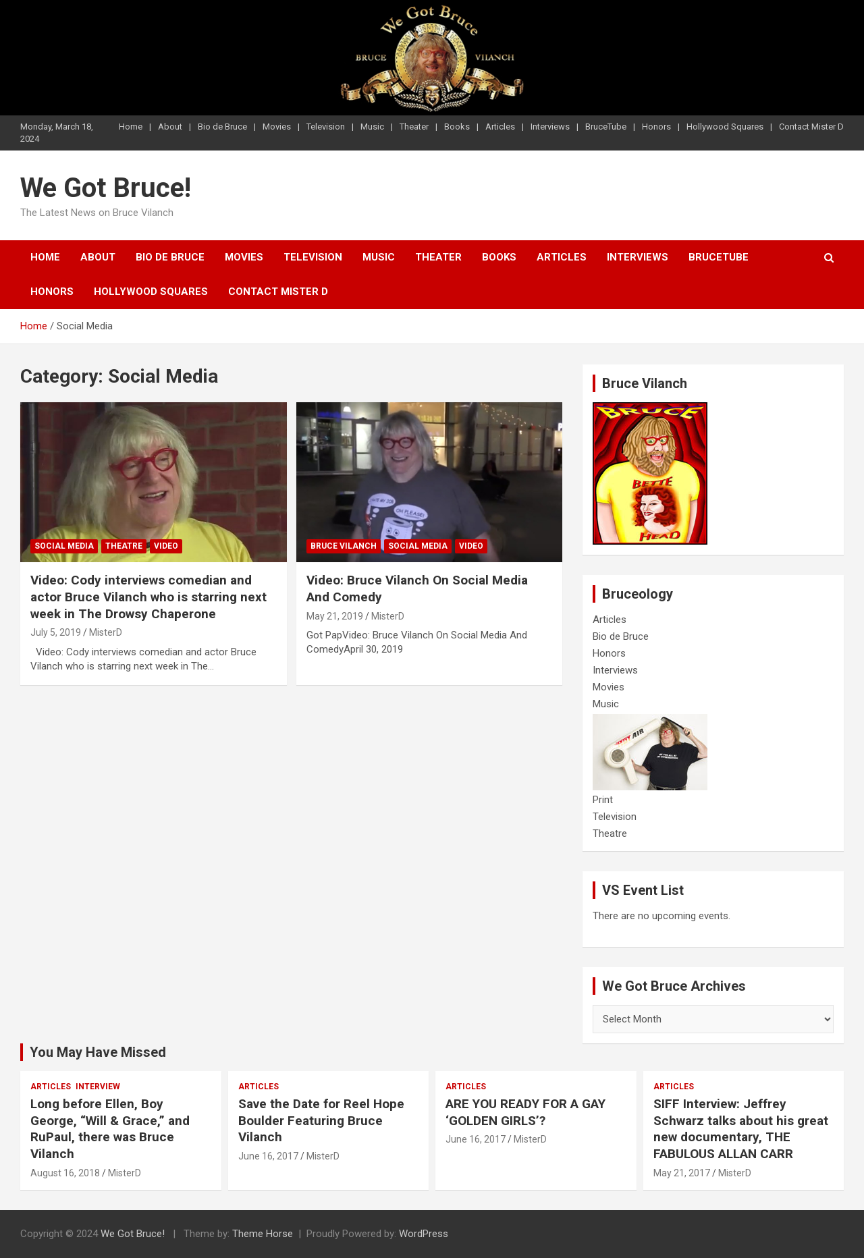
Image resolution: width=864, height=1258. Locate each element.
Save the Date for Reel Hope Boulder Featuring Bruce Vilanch (321, 1120)
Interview (98, 1086)
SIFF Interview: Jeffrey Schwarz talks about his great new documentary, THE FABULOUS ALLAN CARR (740, 1128)
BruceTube (605, 126)
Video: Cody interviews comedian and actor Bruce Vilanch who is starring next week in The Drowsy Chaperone (148, 596)
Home (130, 126)
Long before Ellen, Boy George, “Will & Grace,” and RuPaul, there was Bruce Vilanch (110, 1128)
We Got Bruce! (105, 188)
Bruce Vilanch (343, 546)
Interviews (550, 126)
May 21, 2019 (334, 616)
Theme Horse (262, 1234)
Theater (414, 126)
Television (325, 126)
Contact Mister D (811, 126)
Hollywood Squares (724, 126)
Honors (656, 126)
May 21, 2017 (681, 1173)
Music (372, 126)
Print (603, 800)
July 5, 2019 (55, 632)
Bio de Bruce (222, 126)
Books (457, 126)
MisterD (105, 632)
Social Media (64, 546)
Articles (500, 126)
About (170, 126)
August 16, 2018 (65, 1173)
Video (166, 546)
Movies (277, 126)
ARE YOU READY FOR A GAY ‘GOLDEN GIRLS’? (525, 1112)
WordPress (423, 1234)
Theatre (123, 546)
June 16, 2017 (268, 1156)
